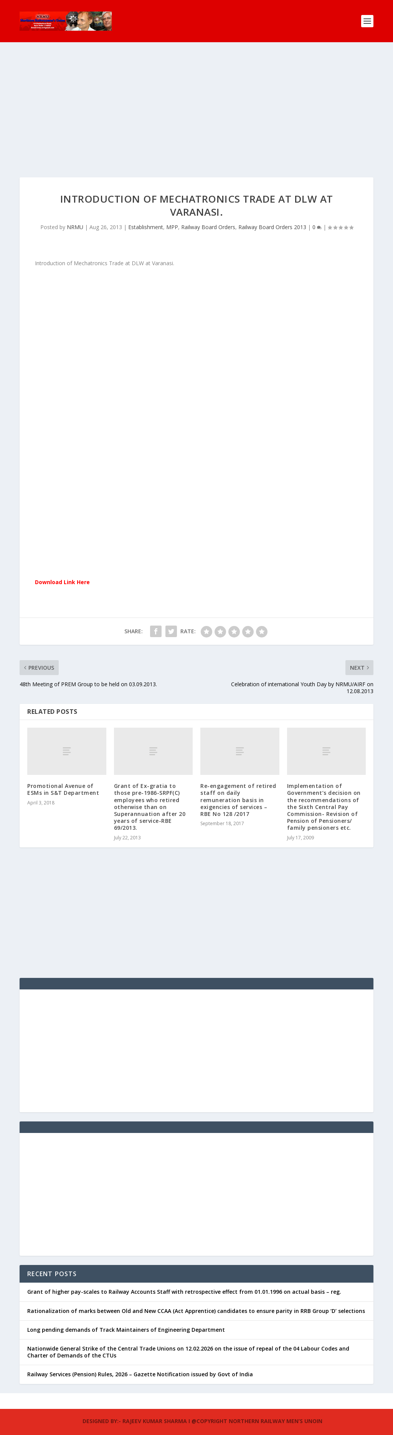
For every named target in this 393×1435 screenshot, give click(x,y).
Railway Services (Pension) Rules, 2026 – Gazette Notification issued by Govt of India (140, 1362)
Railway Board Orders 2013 (272, 214)
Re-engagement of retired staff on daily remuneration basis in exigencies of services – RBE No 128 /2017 (238, 787)
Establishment (145, 214)
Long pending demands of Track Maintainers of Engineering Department (126, 1317)
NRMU (75, 214)
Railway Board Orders (208, 214)
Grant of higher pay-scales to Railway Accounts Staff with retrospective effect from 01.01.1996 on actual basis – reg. (184, 1279)
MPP (172, 214)
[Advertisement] (196, 111)
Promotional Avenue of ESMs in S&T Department (63, 777)
